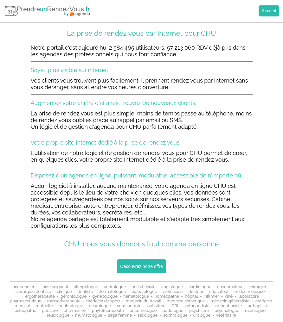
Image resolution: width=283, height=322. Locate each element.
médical (22, 305)
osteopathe (25, 310)
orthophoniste (228, 305)
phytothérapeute (108, 310)
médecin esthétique (186, 301)
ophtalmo (156, 305)
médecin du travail (143, 301)
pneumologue (143, 310)
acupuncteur (25, 286)
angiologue (172, 286)
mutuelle (44, 305)
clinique (64, 291)
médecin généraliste (230, 301)
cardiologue (200, 286)
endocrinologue (250, 291)
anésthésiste (144, 286)
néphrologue (71, 305)
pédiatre (50, 310)
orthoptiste (258, 305)
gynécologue (105, 296)
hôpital (191, 296)
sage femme (120, 315)
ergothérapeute (40, 296)
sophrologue (175, 315)
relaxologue (58, 315)
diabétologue (144, 291)
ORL (175, 305)
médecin (263, 301)
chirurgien (257, 286)
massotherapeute (64, 301)
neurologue (100, 305)
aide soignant (55, 286)
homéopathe (167, 296)
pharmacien (75, 310)
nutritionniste (129, 305)
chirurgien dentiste (33, 291)
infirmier (211, 296)
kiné (229, 296)
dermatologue (112, 291)
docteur (196, 291)
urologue (201, 315)
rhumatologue (88, 315)
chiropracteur (230, 286)
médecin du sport (103, 301)
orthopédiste (197, 305)
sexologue (148, 315)
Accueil (269, 10)
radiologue (255, 310)
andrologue (115, 286)
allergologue (86, 286)
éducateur (219, 291)
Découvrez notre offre (141, 266)
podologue (173, 310)
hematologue (136, 296)
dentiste (85, 291)
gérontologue (74, 296)
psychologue (227, 310)
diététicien (173, 291)
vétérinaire (226, 315)
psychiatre (199, 310)
